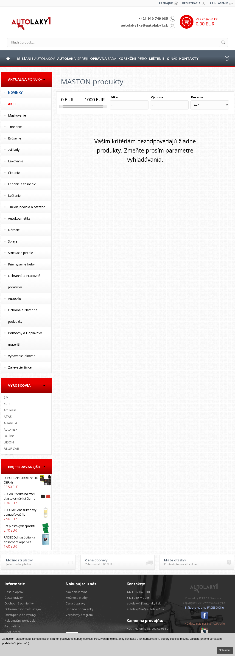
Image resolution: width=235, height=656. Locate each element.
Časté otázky (14, 598)
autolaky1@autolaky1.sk (144, 603)
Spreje (12, 241)
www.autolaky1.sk (215, 602)
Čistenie (14, 172)
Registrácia (191, 3)
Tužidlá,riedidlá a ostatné (26, 207)
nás (172, 58)
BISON (9, 442)
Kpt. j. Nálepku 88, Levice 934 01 (148, 628)
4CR (7, 404)
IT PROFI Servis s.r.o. (211, 598)
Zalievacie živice (20, 367)
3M (6, 397)
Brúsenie (14, 138)
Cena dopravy (75, 603)
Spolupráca (13, 632)
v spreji (72, 58)
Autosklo (14, 298)
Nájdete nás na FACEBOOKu (204, 607)
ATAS (8, 416)
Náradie (14, 230)
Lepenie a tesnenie (22, 184)
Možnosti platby (77, 598)
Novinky (15, 92)
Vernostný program (79, 615)
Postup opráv (14, 592)
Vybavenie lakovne (21, 356)
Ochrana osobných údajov (23, 609)
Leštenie (14, 195)
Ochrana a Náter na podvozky (22, 316)
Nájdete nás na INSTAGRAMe (205, 623)
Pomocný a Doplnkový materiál (25, 339)
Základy (14, 150)
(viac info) (23, 643)
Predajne (166, 3)
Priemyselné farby (21, 264)
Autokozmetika (19, 218)
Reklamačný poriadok (20, 620)
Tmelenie (15, 127)
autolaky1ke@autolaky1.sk (144, 25)
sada (103, 58)
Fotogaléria (12, 626)
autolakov (36, 58)
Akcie (12, 104)
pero (132, 58)
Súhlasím (224, 650)
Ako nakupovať (76, 592)
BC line (9, 436)
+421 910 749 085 (153, 18)
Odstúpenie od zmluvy (20, 615)
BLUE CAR (11, 448)
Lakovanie (15, 161)
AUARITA (10, 423)
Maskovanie (17, 115)
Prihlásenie (219, 3)
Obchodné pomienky (19, 603)
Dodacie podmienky (79, 609)
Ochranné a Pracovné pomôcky (24, 281)
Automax (10, 429)
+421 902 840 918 (138, 592)
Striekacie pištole (20, 253)
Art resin (10, 410)
